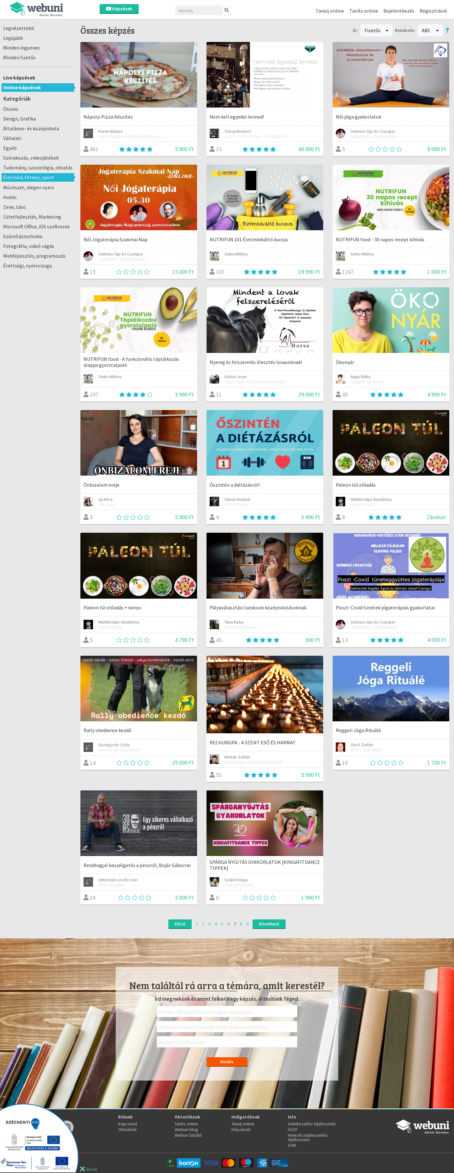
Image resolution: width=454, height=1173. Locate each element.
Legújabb (13, 38)
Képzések (119, 9)
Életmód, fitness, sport (28, 177)
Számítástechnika (22, 236)
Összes (10, 109)
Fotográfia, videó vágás (28, 246)
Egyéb (10, 148)
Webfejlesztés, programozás (34, 256)
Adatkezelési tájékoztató (312, 1124)
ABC (430, 30)
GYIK (292, 1145)
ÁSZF (293, 1129)
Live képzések (19, 77)
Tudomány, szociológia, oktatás (38, 167)
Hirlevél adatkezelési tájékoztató (308, 1137)
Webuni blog (186, 1129)
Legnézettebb (18, 28)
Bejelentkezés (398, 11)
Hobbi (9, 197)
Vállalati (12, 138)
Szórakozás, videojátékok (31, 158)
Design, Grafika (19, 118)
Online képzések (22, 87)
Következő (269, 924)
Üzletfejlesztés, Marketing (32, 217)
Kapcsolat (127, 1124)
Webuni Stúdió (188, 1135)
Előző (180, 924)
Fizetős (376, 30)
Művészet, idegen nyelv (28, 187)
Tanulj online (330, 11)
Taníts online (363, 11)
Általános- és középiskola (31, 128)
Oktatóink (127, 1129)
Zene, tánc (14, 207)
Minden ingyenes (21, 47)
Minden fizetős (19, 57)
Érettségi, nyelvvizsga (27, 265)
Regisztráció (433, 11)
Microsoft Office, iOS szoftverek (36, 226)
